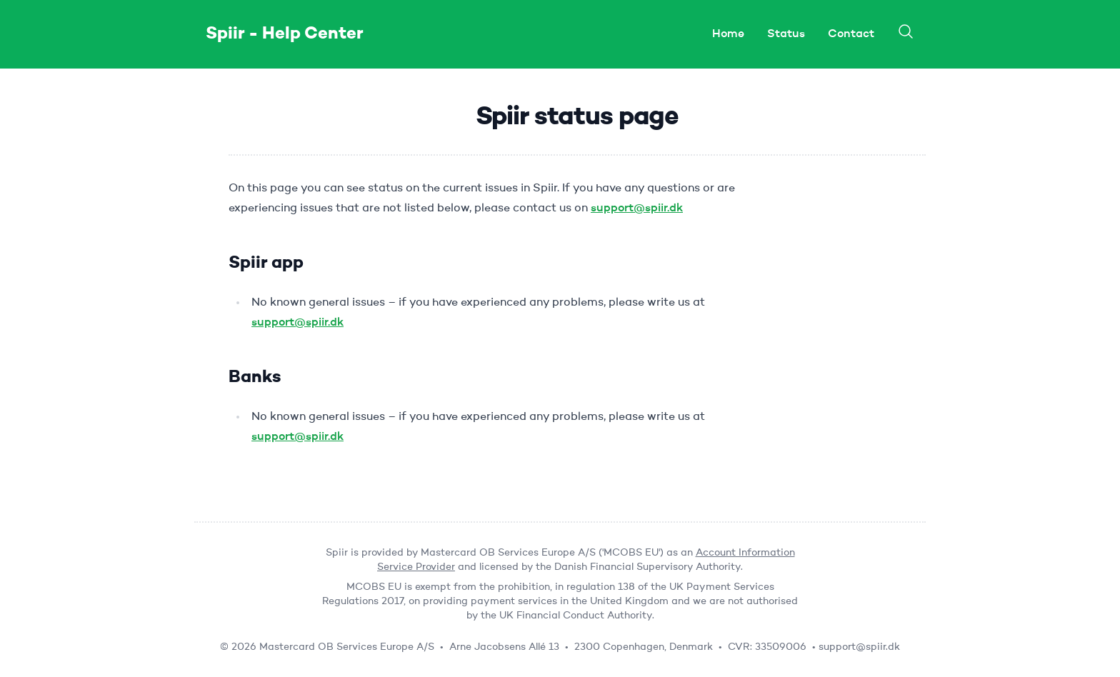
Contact (851, 34)
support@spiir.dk (637, 208)
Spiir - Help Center (285, 34)
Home (728, 34)
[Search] (905, 31)
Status (786, 34)
